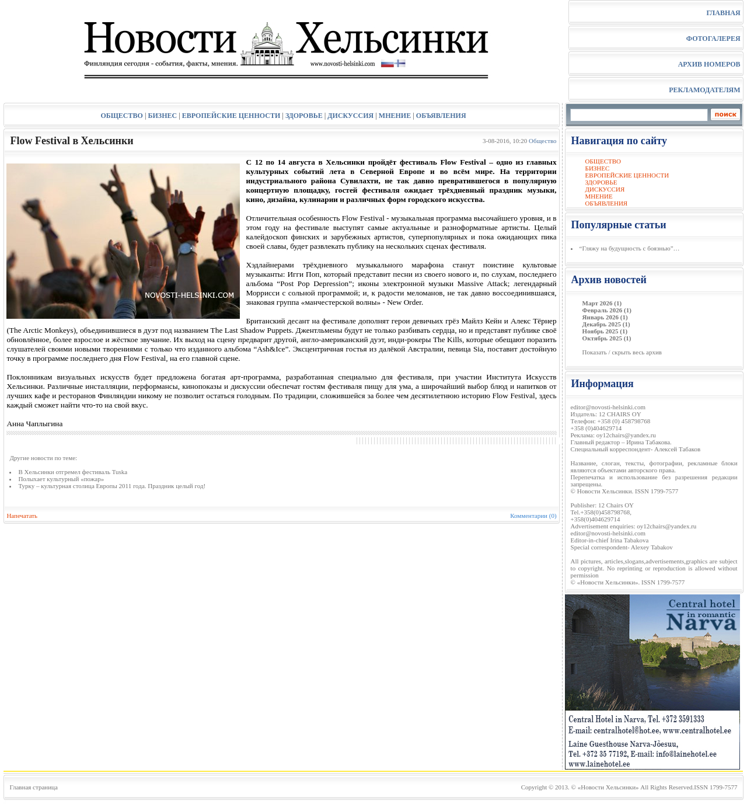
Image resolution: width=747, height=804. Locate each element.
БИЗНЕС (162, 116)
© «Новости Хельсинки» (605, 787)
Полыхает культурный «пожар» (61, 478)
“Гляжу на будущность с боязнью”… (630, 248)
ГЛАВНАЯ (723, 13)
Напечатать (21, 515)
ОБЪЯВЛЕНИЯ (441, 116)
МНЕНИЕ (395, 116)
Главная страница (33, 787)
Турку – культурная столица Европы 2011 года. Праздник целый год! (111, 485)
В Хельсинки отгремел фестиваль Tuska (72, 471)
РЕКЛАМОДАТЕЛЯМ (704, 90)
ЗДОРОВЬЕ (304, 116)
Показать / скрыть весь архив (622, 352)
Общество (542, 140)
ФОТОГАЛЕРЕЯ (713, 38)
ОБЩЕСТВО (121, 116)
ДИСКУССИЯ (350, 116)
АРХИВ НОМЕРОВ (709, 64)
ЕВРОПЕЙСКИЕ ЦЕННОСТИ (231, 116)
